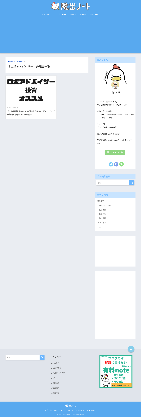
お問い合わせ (94, 14)
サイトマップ (81, 410)
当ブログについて (48, 14)
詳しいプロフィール (115, 152)
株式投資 (102, 218)
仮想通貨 (83, 14)
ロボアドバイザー (105, 206)
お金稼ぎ (73, 14)
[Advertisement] (70, 36)
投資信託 (102, 214)
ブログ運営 (62, 14)
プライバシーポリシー (67, 410)
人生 (99, 228)
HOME (70, 405)
